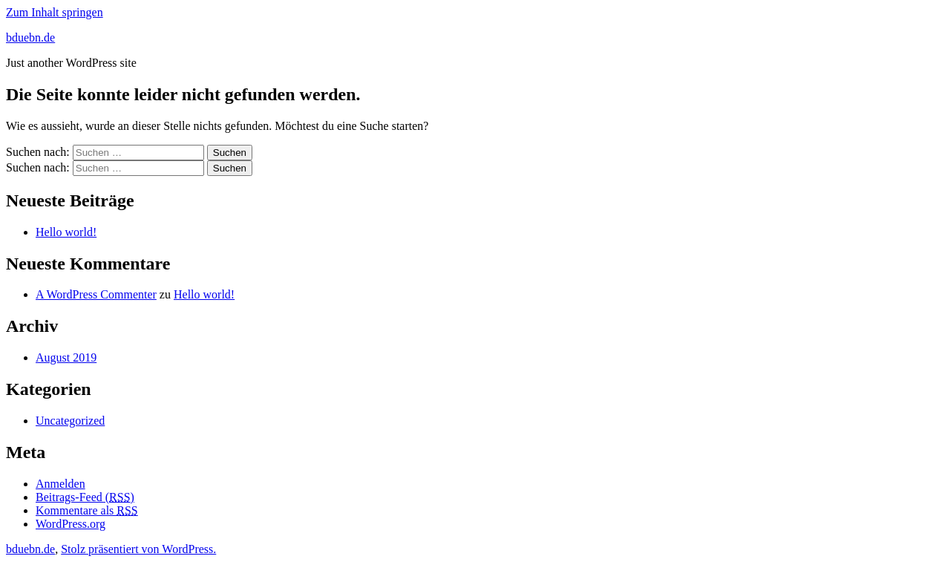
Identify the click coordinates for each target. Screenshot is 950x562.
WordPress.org (70, 523)
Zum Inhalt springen (54, 12)
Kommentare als (87, 510)
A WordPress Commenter (96, 294)
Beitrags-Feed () (85, 497)
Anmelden (60, 483)
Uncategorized (70, 420)
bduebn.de (30, 37)
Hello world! (66, 232)
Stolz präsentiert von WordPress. (138, 549)
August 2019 (66, 357)
